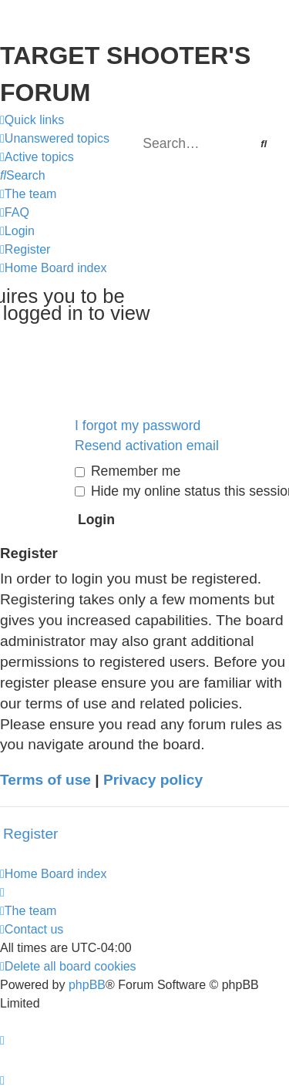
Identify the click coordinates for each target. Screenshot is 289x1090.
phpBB (87, 984)
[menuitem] (54, 139)
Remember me (127, 471)
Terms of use (45, 780)
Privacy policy (153, 780)
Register (30, 834)
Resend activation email (147, 445)
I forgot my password (137, 425)
